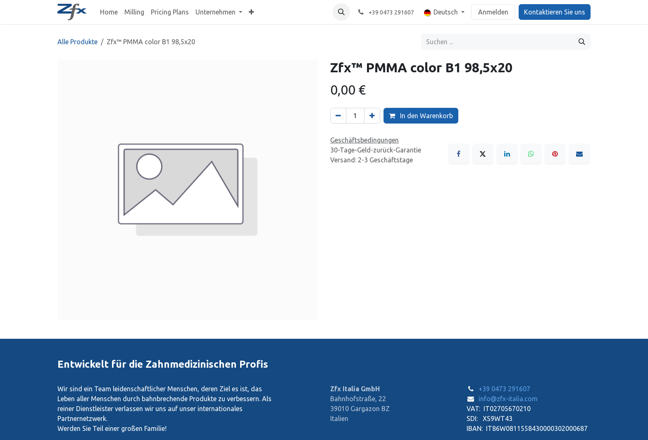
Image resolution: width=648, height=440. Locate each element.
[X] (483, 154)
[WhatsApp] (531, 154)
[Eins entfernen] (338, 116)
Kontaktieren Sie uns (554, 12)
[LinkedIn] (507, 154)
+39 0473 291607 (504, 388)
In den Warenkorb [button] (421, 115)
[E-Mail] (579, 154)
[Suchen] (582, 42)
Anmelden (493, 12)
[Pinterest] (555, 154)
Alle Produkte (77, 41)
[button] (341, 12)
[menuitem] (109, 12)
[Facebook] (459, 154)
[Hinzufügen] (372, 116)
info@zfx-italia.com (508, 398)
